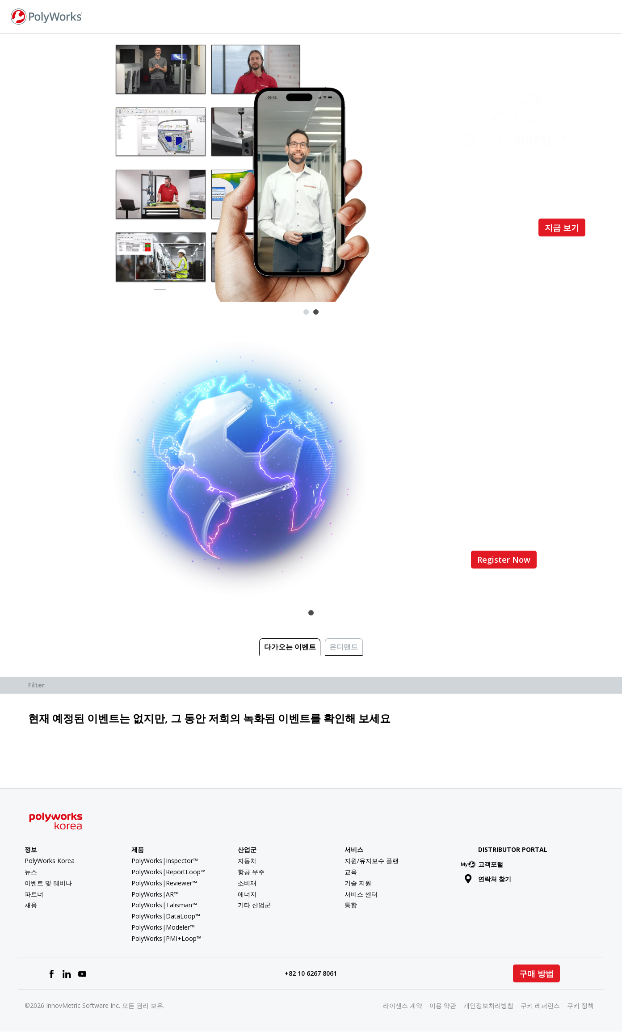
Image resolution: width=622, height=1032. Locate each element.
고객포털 (483, 864)
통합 (351, 905)
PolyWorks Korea (50, 860)
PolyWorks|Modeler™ (163, 927)
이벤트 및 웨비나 (48, 883)
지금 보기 (562, 227)
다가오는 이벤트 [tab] (290, 647)
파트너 (34, 894)
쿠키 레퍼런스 (540, 1005)
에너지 (247, 894)
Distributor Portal (512, 849)
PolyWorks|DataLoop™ (165, 916)
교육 (351, 872)
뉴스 (31, 872)
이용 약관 (442, 1005)
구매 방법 (536, 973)
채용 (31, 905)
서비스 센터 (361, 894)
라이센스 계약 (402, 1005)
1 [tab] (306, 312)
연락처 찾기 (504, 16)
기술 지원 (358, 883)
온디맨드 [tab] (343, 647)
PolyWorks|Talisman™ (164, 905)
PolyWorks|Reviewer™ (164, 883)
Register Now (503, 559)
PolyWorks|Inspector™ (164, 860)
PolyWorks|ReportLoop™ (168, 872)
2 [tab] (316, 312)
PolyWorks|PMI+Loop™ (166, 938)
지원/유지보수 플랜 (372, 860)
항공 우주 (251, 872)
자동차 (247, 860)
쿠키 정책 (580, 1005)
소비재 (247, 883)
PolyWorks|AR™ (155, 894)
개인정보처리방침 (488, 1005)
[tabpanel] (311, 168)
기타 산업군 (254, 905)
